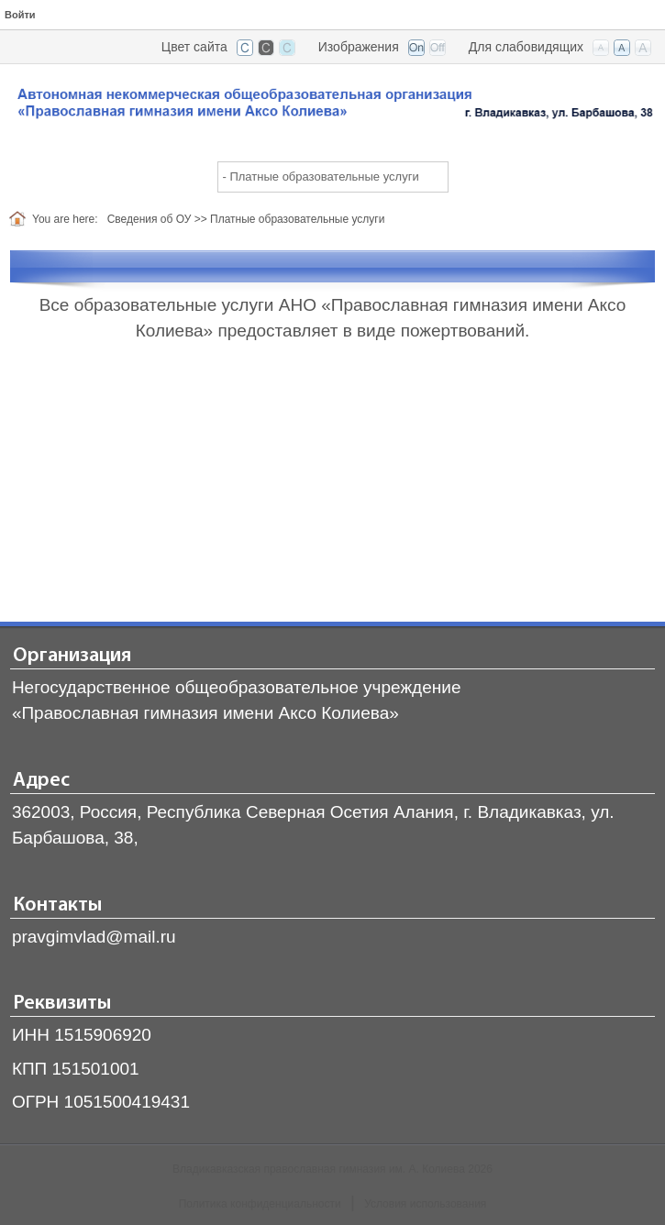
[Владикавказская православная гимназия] (332, 106)
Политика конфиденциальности (260, 1203)
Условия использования (425, 1203)
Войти (20, 14)
